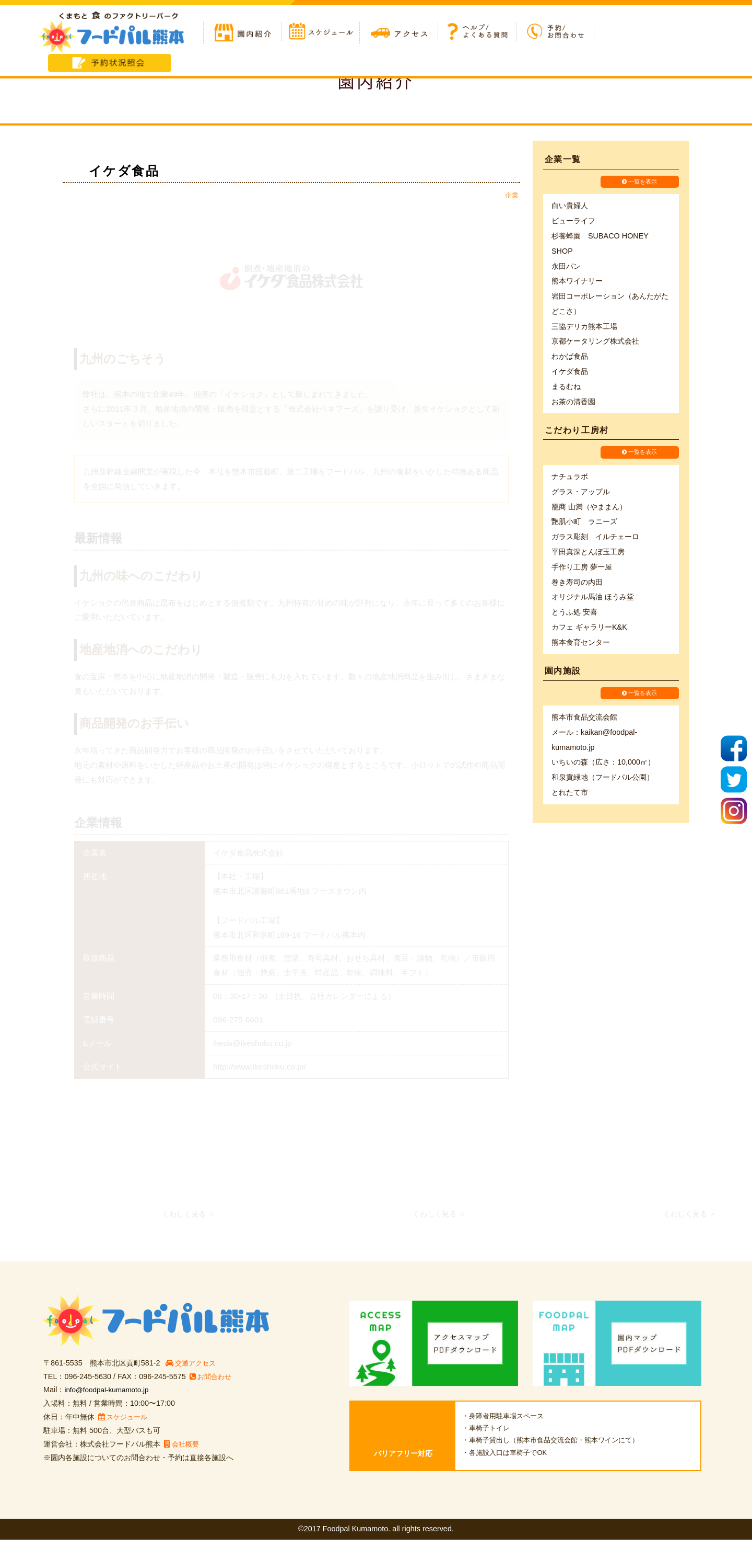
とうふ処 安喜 (574, 613)
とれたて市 (569, 794)
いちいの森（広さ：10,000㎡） (603, 764)
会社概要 (182, 1463)
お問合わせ (212, 1395)
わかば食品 (569, 356)
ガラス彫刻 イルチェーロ (595, 538)
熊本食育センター (580, 643)
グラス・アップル (580, 492)
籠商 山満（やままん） (589, 508)
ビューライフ (573, 221)
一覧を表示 (639, 182)
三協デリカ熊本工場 (584, 327)
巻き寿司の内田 (577, 583)
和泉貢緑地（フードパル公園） (602, 779)
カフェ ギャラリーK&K (589, 628)
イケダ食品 (569, 372)
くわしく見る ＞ (188, 1233)
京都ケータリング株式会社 (595, 342)
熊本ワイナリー (577, 281)
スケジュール (124, 1436)
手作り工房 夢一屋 (581, 568)
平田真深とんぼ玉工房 (588, 553)
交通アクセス (193, 1382)
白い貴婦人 (569, 206)
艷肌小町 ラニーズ (584, 523)
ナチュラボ (569, 477)
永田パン (566, 267)
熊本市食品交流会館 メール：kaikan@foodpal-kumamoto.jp (594, 734)
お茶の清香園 (573, 402)
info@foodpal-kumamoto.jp (109, 1409)
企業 (512, 195)
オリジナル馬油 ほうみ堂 (592, 598)
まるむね (566, 387)
